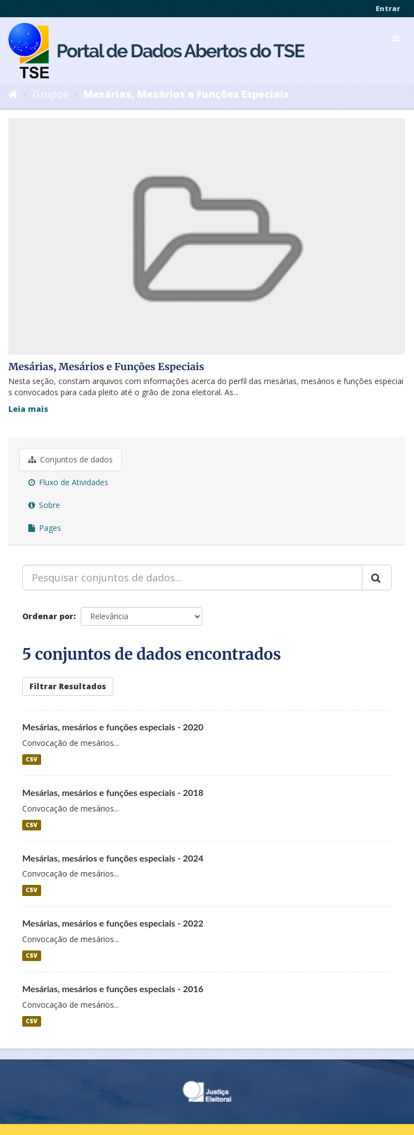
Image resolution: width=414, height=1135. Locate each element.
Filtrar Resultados (67, 686)
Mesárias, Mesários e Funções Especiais (186, 94)
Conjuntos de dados (70, 459)
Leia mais (28, 409)
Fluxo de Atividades (68, 482)
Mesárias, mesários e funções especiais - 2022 (112, 923)
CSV (31, 759)
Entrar (388, 8)
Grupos (50, 94)
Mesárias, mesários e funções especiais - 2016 (112, 988)
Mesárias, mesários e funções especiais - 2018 (112, 792)
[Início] (13, 94)
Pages (44, 527)
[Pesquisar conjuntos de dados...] (192, 577)
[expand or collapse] (396, 38)
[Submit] (377, 577)
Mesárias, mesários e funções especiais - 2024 (112, 858)
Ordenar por (47, 616)
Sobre (44, 505)
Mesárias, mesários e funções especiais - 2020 (112, 726)
